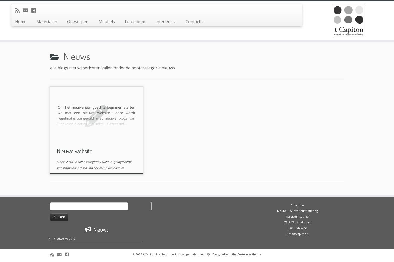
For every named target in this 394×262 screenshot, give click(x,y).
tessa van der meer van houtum (101, 168)
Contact (195, 21)
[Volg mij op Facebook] (35, 10)
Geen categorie (89, 162)
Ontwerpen (77, 21)
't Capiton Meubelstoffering (161, 254)
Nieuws (107, 162)
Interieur (165, 21)
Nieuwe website (74, 151)
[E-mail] (27, 10)
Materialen (46, 21)
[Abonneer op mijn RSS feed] (19, 10)
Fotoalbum (135, 21)
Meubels (106, 21)
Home (20, 21)
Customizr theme (249, 254)
